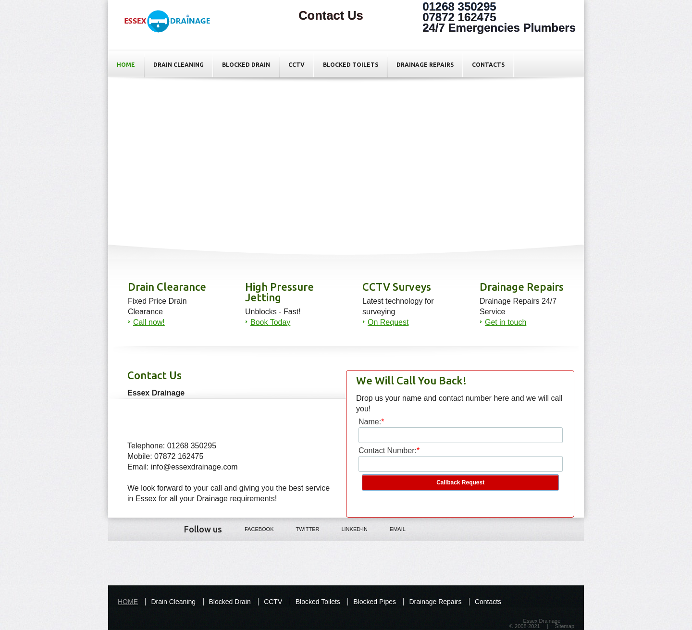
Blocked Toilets (350, 65)
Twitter (301, 528)
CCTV (296, 65)
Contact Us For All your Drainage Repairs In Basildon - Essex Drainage (172, 29)
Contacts (488, 65)
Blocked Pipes (374, 601)
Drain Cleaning (178, 65)
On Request (388, 322)
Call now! (149, 322)
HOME (126, 65)
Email (391, 528)
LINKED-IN (347, 528)
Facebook (252, 528)
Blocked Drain (246, 65)
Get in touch (505, 322)
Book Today (270, 322)
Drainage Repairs (425, 65)
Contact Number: (387, 450)
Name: (369, 422)
